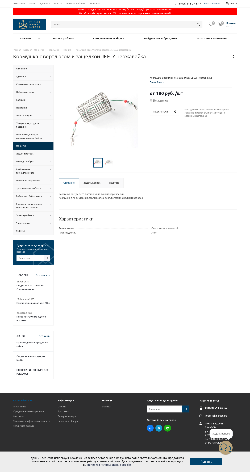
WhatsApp (167, 428)
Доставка (63, 411)
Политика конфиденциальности (31, 421)
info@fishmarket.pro (216, 416)
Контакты (18, 416)
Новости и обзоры (68, 421)
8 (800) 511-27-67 (216, 407)
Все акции (44, 336)
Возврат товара (67, 416)
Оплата (62, 406)
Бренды (106, 406)
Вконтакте (150, 428)
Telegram (158, 428)
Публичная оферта (23, 426)
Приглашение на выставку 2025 (33, 303)
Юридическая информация (28, 411)
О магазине (19, 406)
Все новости (43, 275)
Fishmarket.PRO (23, 400)
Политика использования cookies (109, 464)
